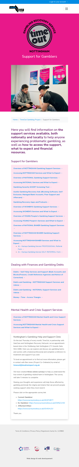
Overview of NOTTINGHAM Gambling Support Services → (38, 168)
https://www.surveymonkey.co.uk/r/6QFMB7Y (35, 400)
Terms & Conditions (22, 431)
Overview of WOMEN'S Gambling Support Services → (36, 207)
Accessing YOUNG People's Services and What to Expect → (39, 221)
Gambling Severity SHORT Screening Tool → (32, 187)
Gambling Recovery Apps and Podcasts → (31, 202)
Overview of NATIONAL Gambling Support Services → (36, 178)
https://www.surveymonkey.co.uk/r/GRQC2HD (47, 403)
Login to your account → (58, 2)
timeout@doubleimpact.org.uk (26, 365)
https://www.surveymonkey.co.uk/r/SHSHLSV (35, 408)
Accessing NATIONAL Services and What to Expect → (36, 182)
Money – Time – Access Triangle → (28, 297)
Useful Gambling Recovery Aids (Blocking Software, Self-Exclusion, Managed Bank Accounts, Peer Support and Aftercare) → (38, 195)
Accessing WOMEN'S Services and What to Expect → (36, 211)
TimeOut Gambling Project (30, 119)
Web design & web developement (39, 458)
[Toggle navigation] (66, 9)
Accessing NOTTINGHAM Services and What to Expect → (38, 173)
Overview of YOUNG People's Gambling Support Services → (39, 216)
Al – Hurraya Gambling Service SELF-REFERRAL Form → (40, 252)
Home (15, 119)
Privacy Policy (35, 431)
